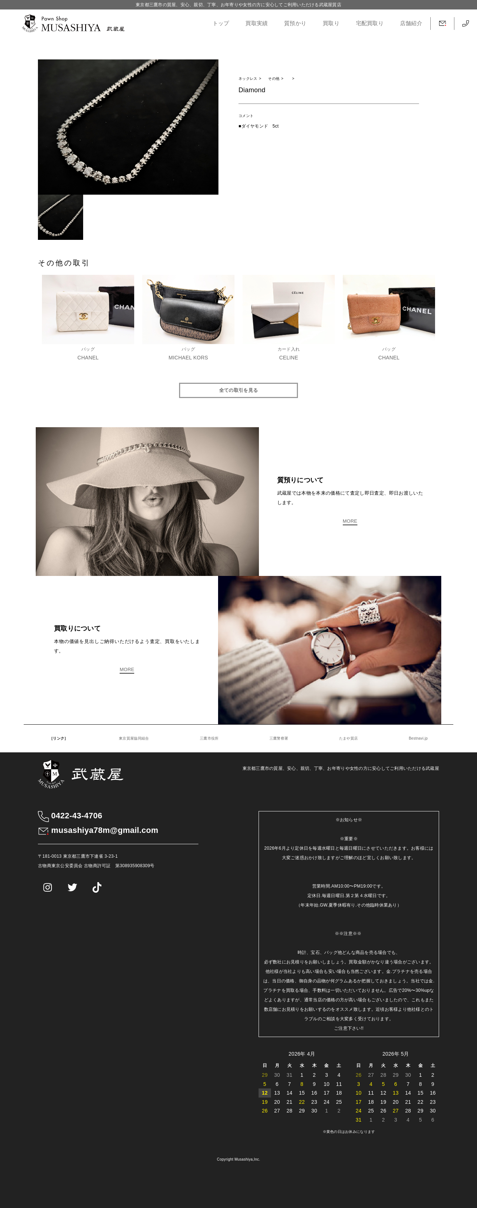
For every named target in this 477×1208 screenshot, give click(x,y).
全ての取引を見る (238, 390)
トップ (221, 23)
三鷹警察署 (278, 738)
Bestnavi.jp (418, 738)
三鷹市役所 (209, 738)
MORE (350, 521)
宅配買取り (370, 23)
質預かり (295, 23)
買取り (331, 23)
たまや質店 (348, 738)
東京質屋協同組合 (134, 738)
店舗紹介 (411, 23)
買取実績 (256, 23)
